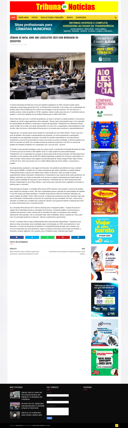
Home (13, 17)
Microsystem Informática (39, 425)
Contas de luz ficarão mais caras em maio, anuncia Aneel (31, 414)
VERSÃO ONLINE (23, 17)
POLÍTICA (35, 17)
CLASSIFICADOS (81, 17)
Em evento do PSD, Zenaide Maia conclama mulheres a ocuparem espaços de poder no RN (32, 405)
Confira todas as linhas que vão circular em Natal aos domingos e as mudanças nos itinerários (31, 395)
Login (48, 425)
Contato (70, 17)
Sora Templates (19, 425)
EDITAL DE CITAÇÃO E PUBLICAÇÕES (52, 17)
